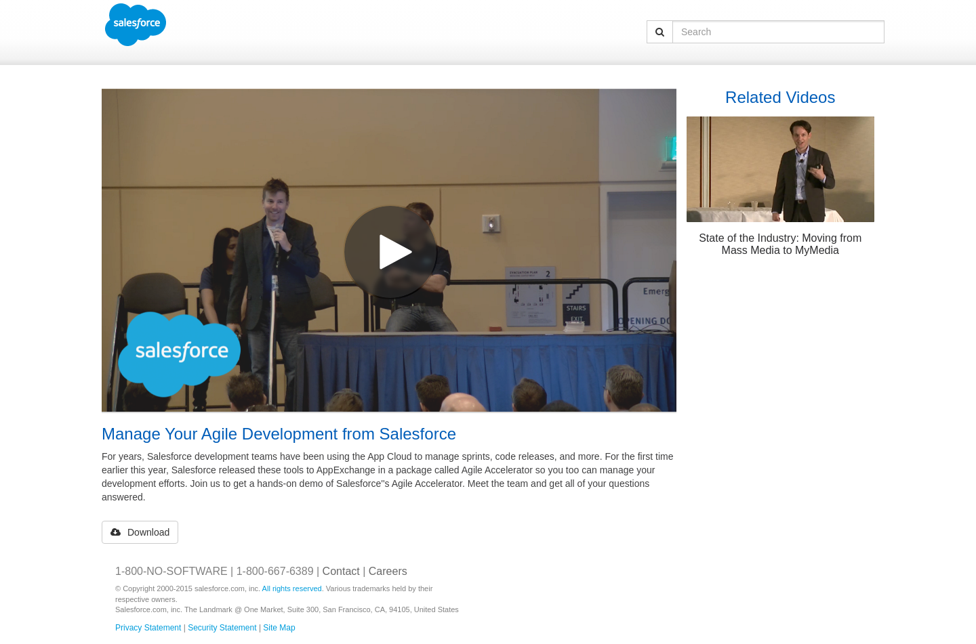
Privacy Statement (148, 627)
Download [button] (139, 532)
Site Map (279, 627)
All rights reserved (292, 588)
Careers (388, 571)
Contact (341, 571)
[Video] (389, 250)
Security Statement (222, 627)
